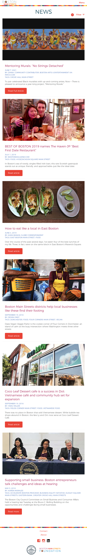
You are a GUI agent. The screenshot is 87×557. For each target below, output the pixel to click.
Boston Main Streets (9, 2)
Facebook (38, 540)
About (44, 535)
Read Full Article (16, 91)
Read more (13, 511)
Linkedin (48, 540)
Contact (43, 531)
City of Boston (32, 550)
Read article (13, 173)
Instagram (43, 540)
